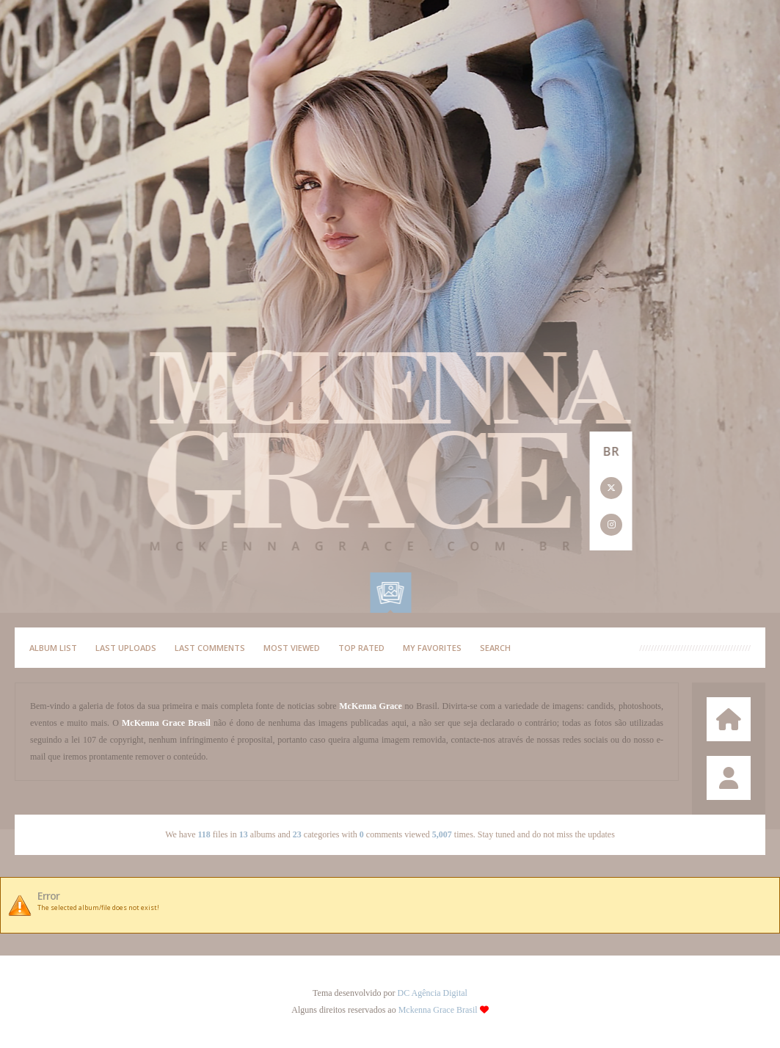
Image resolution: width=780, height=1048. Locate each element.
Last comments (210, 647)
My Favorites (432, 647)
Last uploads (125, 647)
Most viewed (291, 647)
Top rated (361, 647)
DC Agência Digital (432, 993)
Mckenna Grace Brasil (438, 1010)
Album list (53, 647)
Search (495, 647)
